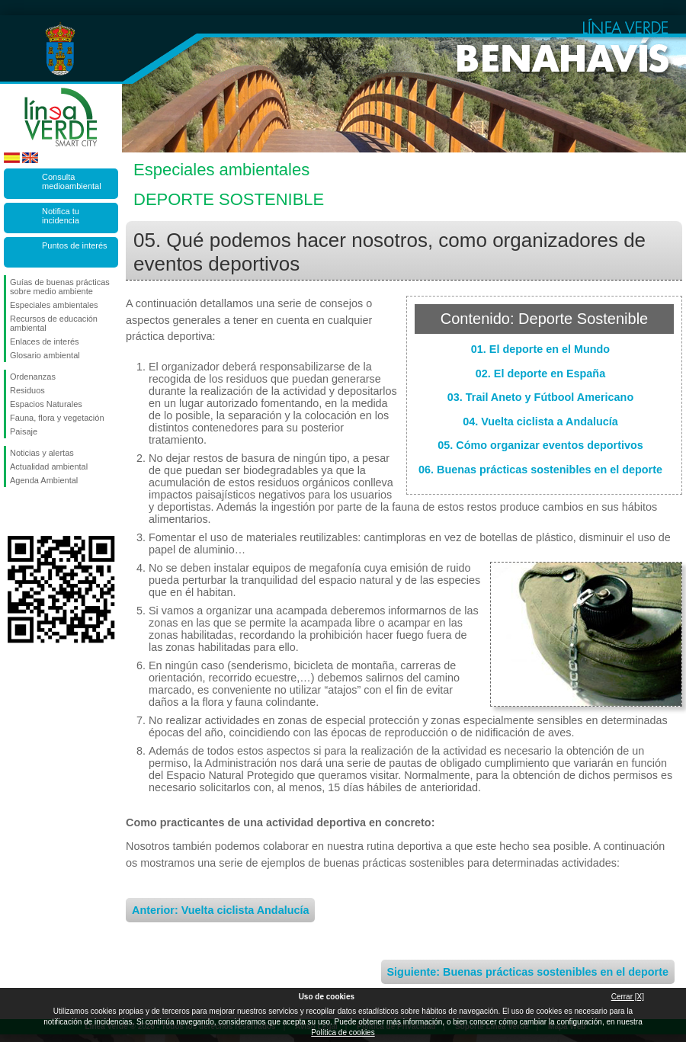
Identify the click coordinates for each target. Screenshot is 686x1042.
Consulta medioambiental (71, 181)
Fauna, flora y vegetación (57, 417)
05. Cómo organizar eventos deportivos (540, 445)
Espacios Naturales (46, 404)
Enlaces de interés (44, 341)
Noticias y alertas (42, 452)
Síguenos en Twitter (38, 511)
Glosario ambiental (45, 355)
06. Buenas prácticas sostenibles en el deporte (540, 469)
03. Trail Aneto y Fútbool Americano (540, 397)
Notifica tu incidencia (60, 216)
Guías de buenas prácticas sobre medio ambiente (60, 286)
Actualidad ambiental (49, 466)
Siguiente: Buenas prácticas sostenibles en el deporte (527, 972)
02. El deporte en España (540, 373)
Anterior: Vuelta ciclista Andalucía (220, 910)
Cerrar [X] (627, 996)
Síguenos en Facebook (13, 511)
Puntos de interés (74, 245)
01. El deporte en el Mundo (540, 349)
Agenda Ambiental (44, 480)
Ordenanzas (33, 376)
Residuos (27, 390)
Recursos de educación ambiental (54, 323)
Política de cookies (342, 1032)
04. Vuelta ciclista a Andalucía (540, 421)
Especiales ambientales (54, 304)
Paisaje (23, 431)
